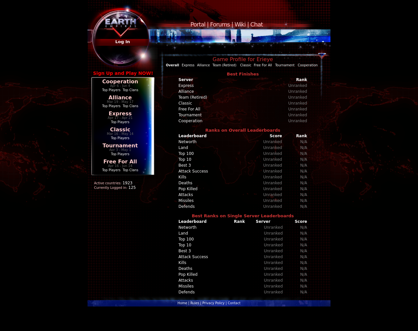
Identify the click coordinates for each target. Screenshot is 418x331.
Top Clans (130, 90)
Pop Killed (188, 189)
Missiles (186, 200)
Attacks (186, 194)
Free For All (120, 161)
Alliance (120, 97)
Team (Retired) (224, 65)
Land (183, 147)
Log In (122, 41)
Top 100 (186, 153)
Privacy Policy (213, 303)
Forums (220, 24)
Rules (194, 303)
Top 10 (185, 159)
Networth (188, 142)
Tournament (120, 145)
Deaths (186, 183)
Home (182, 303)
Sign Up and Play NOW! (123, 73)
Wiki (240, 24)
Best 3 (185, 165)
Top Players (111, 90)
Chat (256, 24)
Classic (120, 129)
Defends (187, 206)
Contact (234, 303)
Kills (182, 177)
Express (120, 113)
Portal (197, 24)
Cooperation (120, 81)
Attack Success (193, 171)
